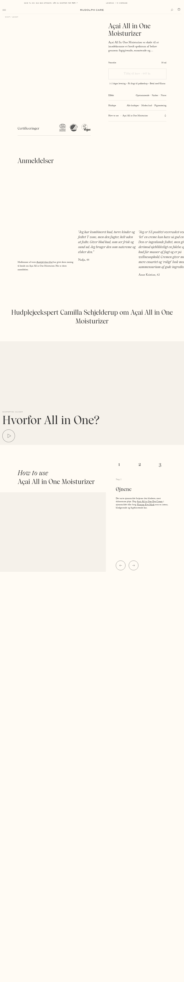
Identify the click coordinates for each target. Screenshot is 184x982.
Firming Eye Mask (145, 505)
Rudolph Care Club (44, 262)
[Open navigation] (4, 10)
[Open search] (172, 10)
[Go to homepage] (92, 10)
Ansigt (15, 17)
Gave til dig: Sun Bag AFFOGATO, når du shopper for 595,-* (51, 3)
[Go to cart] (179, 9)
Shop (7, 17)
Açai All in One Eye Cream (150, 502)
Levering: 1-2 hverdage (116, 3)
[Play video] (8, 436)
